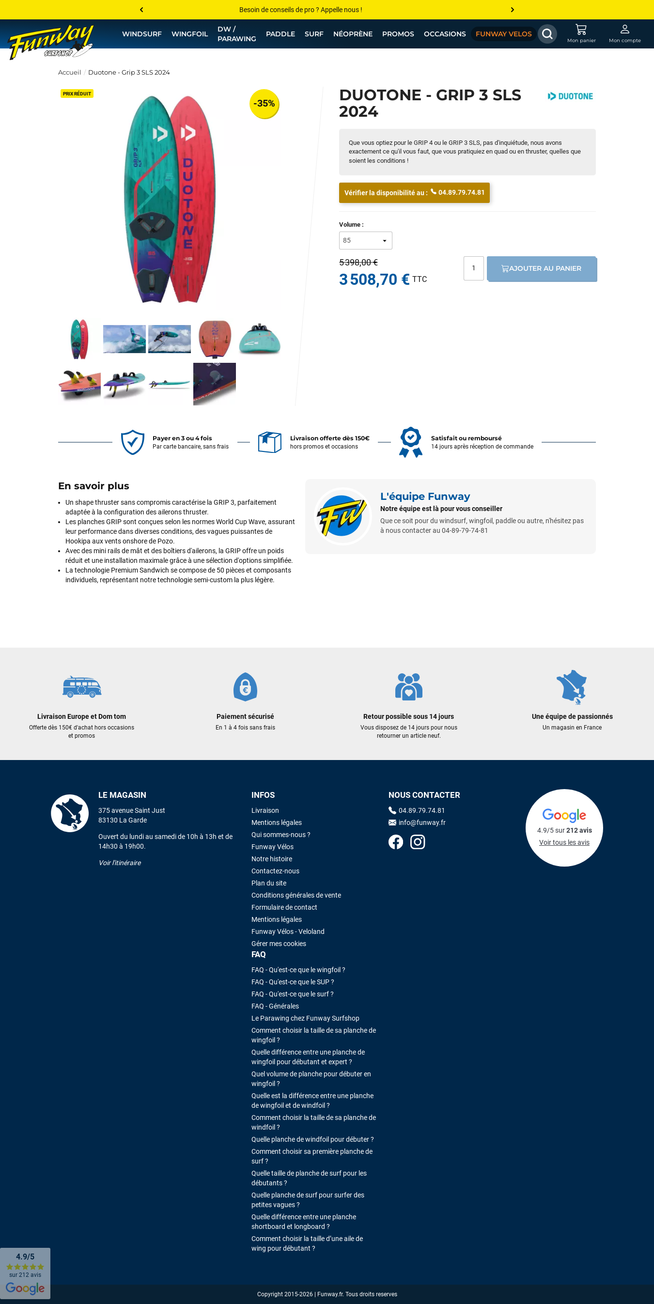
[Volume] (365, 240)
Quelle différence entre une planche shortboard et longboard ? (303, 1221)
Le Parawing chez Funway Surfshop (305, 1018)
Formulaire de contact (284, 907)
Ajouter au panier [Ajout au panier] (541, 268)
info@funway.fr (417, 822)
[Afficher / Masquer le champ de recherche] (547, 33)
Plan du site (268, 883)
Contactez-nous (275, 871)
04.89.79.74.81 (458, 191)
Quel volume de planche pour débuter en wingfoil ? (311, 1078)
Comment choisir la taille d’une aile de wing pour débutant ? (307, 1243)
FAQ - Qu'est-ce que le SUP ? (292, 982)
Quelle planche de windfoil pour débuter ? (312, 1139)
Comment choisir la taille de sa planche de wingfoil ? (313, 1035)
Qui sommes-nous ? (281, 834)
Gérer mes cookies (278, 943)
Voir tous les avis (564, 842)
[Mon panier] (581, 33)
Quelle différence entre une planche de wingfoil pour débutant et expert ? (308, 1057)
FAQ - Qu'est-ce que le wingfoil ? (298, 970)
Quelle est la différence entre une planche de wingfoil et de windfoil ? (312, 1100)
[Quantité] (474, 268)
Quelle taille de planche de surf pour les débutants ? (309, 1178)
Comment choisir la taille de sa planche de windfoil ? (313, 1122)
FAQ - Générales (275, 1006)
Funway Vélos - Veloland (288, 931)
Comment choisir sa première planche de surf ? (312, 1156)
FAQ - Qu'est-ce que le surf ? (292, 994)
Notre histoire (271, 859)
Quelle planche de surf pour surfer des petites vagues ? (307, 1200)
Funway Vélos (272, 847)
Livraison (265, 810)
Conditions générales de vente (296, 895)
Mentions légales (276, 822)
